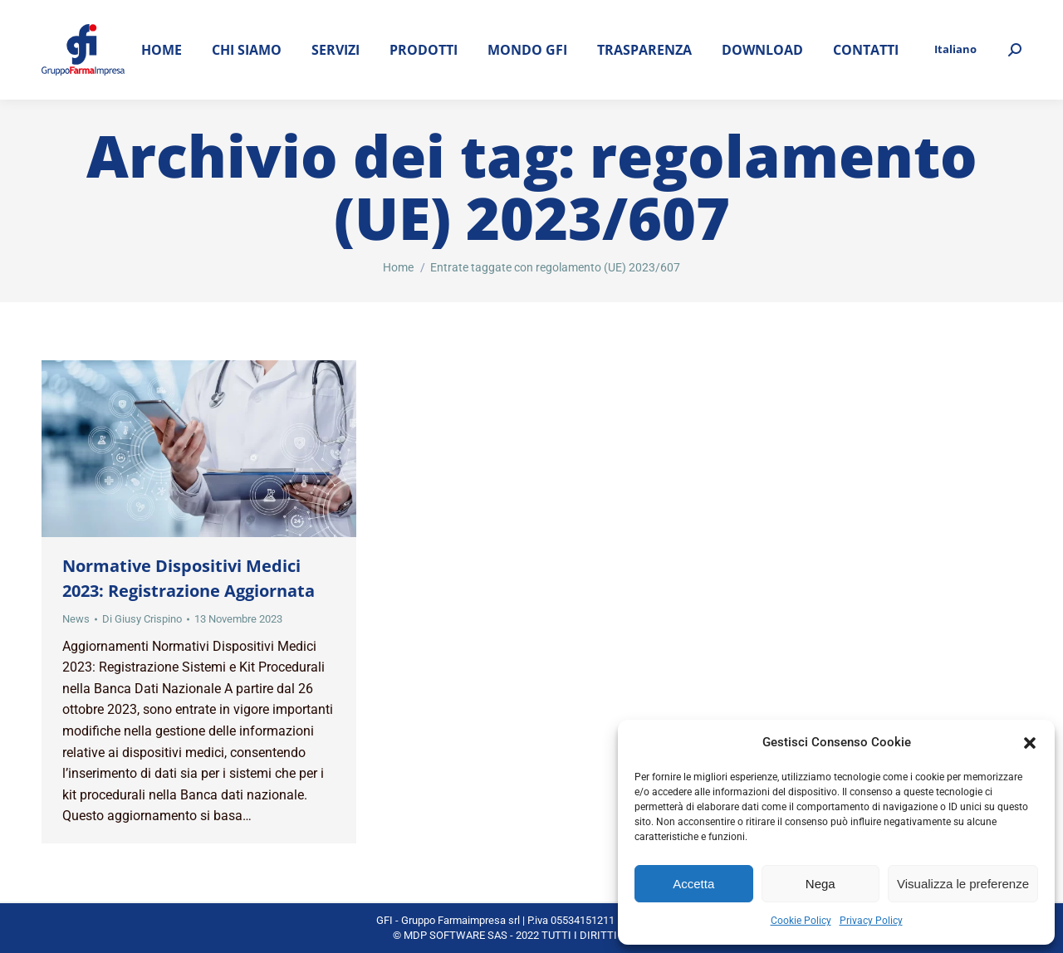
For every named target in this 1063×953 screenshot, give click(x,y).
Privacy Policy (871, 920)
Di (142, 619)
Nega (820, 884)
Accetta (693, 884)
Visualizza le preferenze (963, 884)
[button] (1029, 743)
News (76, 619)
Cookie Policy (801, 920)
